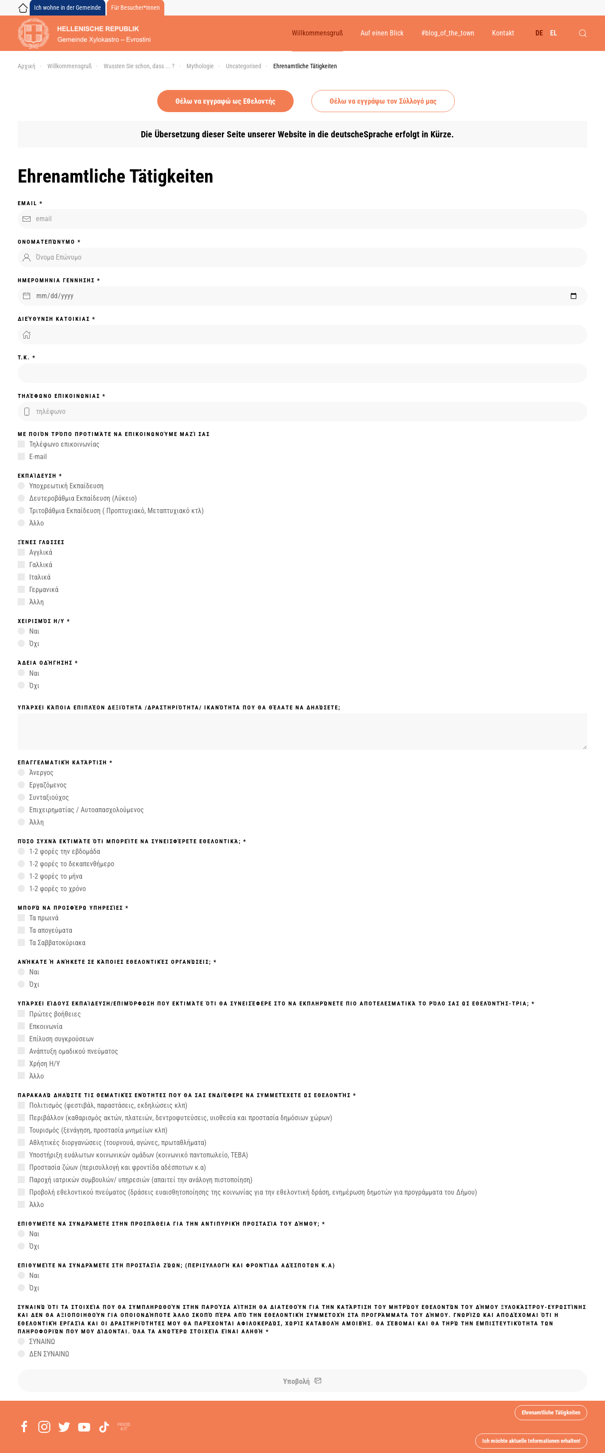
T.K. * (27, 357)
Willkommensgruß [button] (317, 33)
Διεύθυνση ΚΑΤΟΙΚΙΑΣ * (57, 319)
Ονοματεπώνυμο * (49, 241)
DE (539, 33)
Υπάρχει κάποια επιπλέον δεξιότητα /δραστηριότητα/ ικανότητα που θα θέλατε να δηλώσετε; (179, 707)
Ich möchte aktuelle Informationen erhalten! (531, 1440)
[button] (582, 33)
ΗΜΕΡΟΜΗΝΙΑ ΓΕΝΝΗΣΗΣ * (59, 280)
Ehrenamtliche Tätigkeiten (551, 1412)
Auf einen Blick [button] (382, 33)
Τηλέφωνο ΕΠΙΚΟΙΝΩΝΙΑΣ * (62, 396)
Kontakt (503, 33)
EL (553, 33)
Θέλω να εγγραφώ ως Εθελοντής (225, 101)
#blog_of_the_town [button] (447, 33)
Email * (30, 203)
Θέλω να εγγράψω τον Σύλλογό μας (383, 101)
